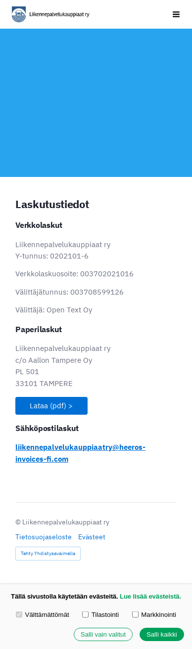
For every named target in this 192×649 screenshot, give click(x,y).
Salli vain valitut (103, 634)
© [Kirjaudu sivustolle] (18, 522)
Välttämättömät (42, 614)
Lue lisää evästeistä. (150, 596)
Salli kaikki (161, 634)
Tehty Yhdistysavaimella (48, 553)
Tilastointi (100, 614)
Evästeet (91, 536)
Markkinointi (154, 614)
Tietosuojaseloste (43, 536)
